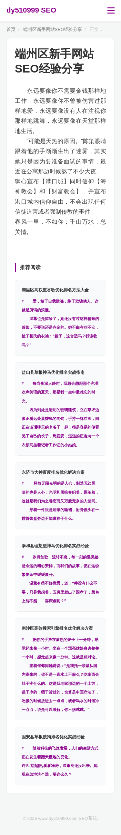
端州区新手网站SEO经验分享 (52, 29)
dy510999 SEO (31, 10)
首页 (10, 29)
